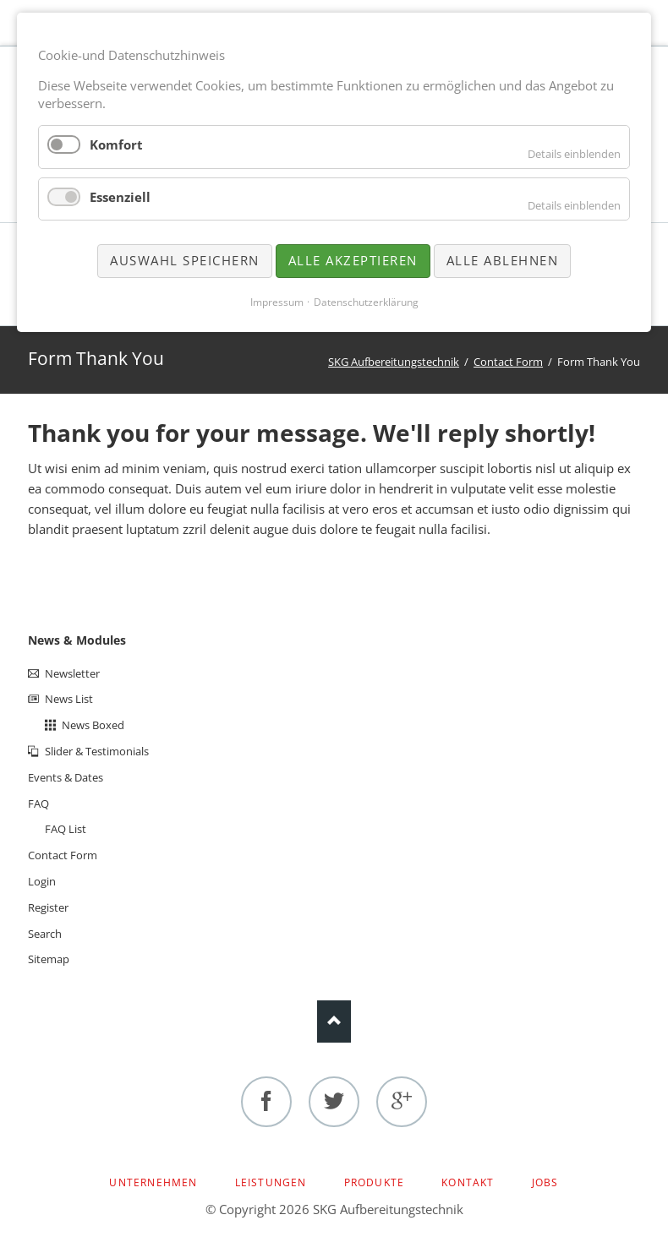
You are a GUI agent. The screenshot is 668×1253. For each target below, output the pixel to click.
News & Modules (77, 640)
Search (45, 933)
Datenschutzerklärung (366, 302)
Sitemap (48, 959)
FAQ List (65, 828)
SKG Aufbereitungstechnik (393, 361)
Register (48, 907)
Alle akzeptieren (353, 260)
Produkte (374, 1182)
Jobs (545, 1182)
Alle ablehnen (502, 260)
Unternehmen (153, 1182)
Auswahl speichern (185, 260)
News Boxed (93, 725)
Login (42, 881)
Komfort (116, 144)
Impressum (277, 302)
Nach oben (334, 1021)
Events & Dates (65, 777)
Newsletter (72, 673)
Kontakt (467, 1182)
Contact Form (508, 361)
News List (69, 698)
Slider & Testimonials (97, 751)
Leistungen (271, 1182)
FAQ (38, 803)
